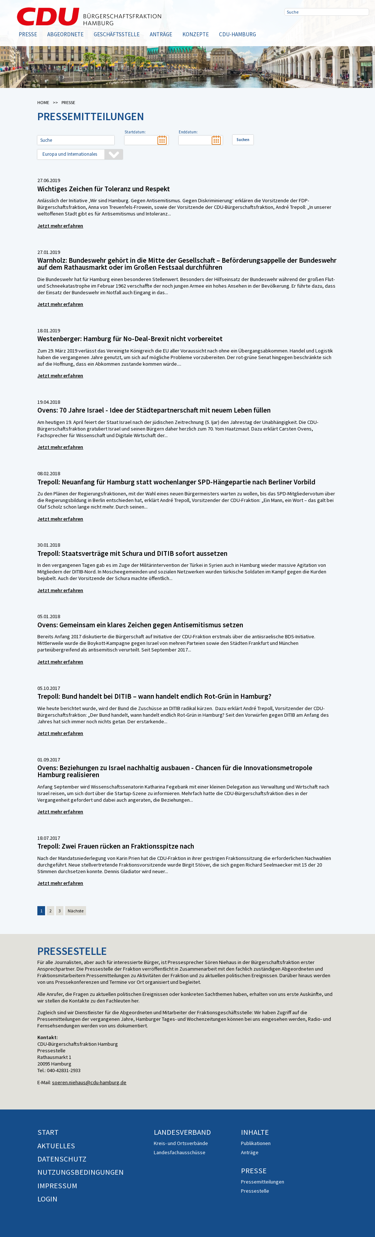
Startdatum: (135, 132)
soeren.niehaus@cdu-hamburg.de (89, 1082)
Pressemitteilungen (262, 1181)
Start (48, 1132)
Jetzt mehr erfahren (60, 225)
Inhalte (255, 1132)
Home (43, 102)
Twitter (316, 29)
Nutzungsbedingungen (80, 1172)
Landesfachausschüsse (179, 1152)
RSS (339, 29)
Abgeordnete (65, 34)
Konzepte (195, 34)
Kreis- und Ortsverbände (181, 1143)
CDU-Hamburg (237, 34)
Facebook (292, 29)
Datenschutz (61, 1159)
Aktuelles (56, 1146)
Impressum (57, 1185)
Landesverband (182, 1132)
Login (47, 1199)
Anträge (161, 34)
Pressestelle (255, 1191)
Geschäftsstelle (117, 34)
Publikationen (256, 1143)
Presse (28, 34)
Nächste (75, 910)
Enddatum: (188, 132)
